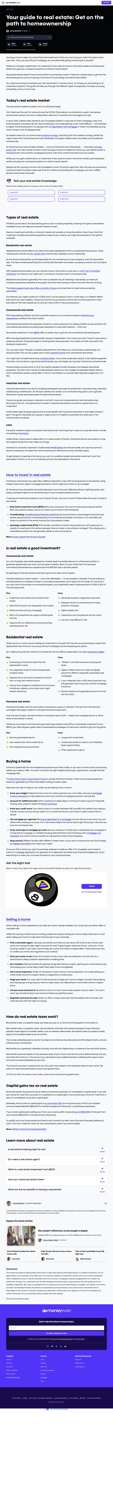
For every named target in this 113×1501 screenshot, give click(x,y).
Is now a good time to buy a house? (28, 537)
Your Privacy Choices (56, 1409)
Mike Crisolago (85, 1259)
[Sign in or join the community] (106, 2)
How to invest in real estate (28, 475)
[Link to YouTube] (65, 1346)
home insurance (49, 804)
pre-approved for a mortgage (57, 819)
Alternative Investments (48, 1370)
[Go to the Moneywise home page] (13, 3)
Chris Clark (16, 1259)
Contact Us (9, 1367)
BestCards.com (79, 1363)
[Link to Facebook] (52, 1346)
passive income (58, 353)
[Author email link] (106, 1203)
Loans (42, 1381)
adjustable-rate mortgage (64, 127)
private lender (48, 359)
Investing (43, 1363)
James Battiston (15, 31)
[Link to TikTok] (56, 1346)
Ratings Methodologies (13, 1377)
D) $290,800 (64, 199)
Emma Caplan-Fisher (50, 1240)
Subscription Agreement (66, 1339)
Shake (91, 886)
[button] (103, 1150)
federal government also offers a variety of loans (33, 288)
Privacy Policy (80, 1339)
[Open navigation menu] (3, 2)
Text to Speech (73, 1398)
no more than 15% (53, 1103)
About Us (8, 1359)
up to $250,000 (82, 1112)
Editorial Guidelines (12, 1370)
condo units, (40, 254)
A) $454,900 (14, 192)
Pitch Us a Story (10, 1374)
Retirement (44, 1367)
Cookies (25, 1398)
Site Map (82, 1398)
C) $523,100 (14, 199)
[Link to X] (61, 1346)
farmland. (24, 434)
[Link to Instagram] (48, 1346)
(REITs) (37, 333)
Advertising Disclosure (60, 1398)
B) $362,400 (64, 192)
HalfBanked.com (80, 1367)
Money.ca (78, 1359)
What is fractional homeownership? (29, 1129)
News (42, 1359)
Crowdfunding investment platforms (42, 515)
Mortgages (44, 1377)
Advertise (9, 1363)
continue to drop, (49, 136)
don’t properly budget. (94, 652)
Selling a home (18, 919)
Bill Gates (58, 448)
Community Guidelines (94, 1398)
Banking (43, 1374)
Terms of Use (54, 1339)
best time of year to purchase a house (28, 779)
